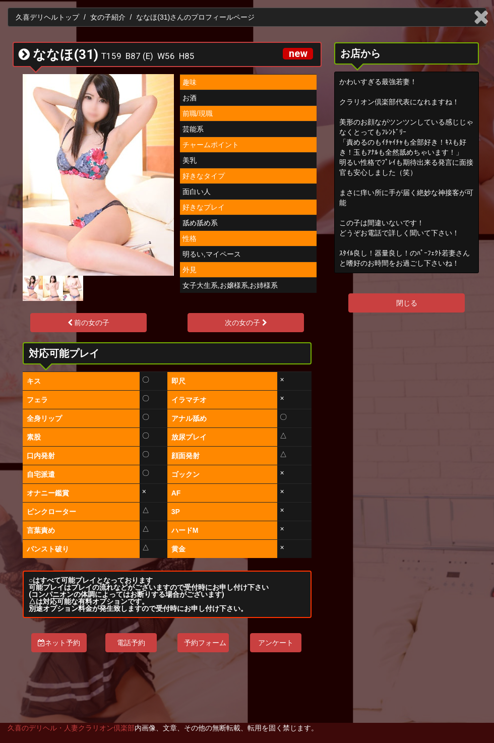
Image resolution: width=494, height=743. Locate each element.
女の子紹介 (108, 17)
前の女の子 (89, 323)
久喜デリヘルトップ (47, 17)
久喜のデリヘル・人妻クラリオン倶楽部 (71, 728)
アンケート (275, 643)
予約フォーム (205, 643)
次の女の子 (246, 323)
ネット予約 (59, 643)
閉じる (406, 303)
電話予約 (131, 643)
